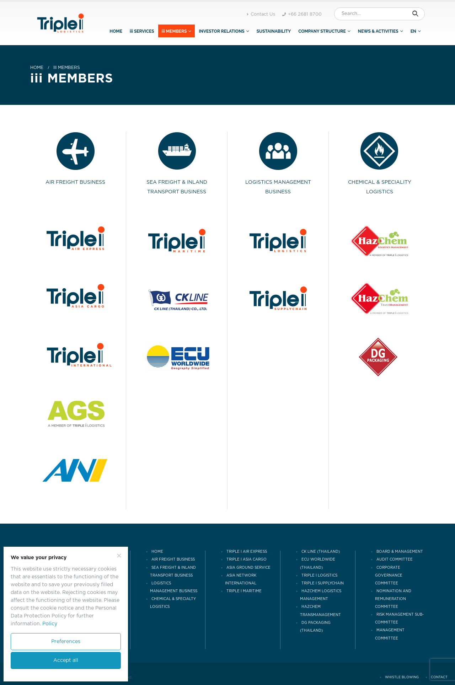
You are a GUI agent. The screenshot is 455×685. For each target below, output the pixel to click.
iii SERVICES (142, 31)
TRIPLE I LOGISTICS (319, 575)
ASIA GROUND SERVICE (248, 567)
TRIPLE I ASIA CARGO (246, 560)
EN (413, 31)
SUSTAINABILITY (274, 31)
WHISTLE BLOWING (402, 677)
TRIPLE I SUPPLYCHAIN (322, 583)
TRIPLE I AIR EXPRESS (246, 551)
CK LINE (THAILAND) (320, 551)
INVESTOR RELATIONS (221, 31)
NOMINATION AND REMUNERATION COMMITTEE (393, 599)
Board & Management (399, 551)
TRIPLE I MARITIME (244, 591)
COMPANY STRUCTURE (322, 31)
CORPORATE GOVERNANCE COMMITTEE (388, 575)
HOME (115, 31)
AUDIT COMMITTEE (394, 560)
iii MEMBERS (174, 31)
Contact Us (261, 14)
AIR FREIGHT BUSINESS (173, 560)
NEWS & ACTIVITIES (378, 31)
